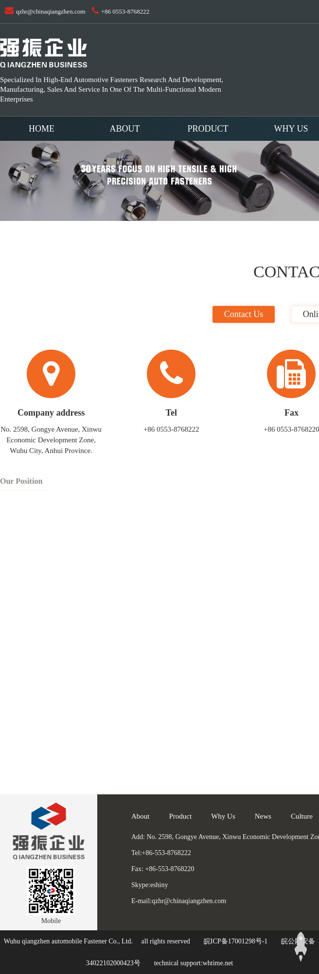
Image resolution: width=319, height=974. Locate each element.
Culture (302, 816)
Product (207, 129)
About (125, 129)
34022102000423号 (113, 963)
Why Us (223, 816)
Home (41, 129)
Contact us (244, 314)
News (263, 816)
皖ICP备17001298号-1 (235, 941)
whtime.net (218, 963)
